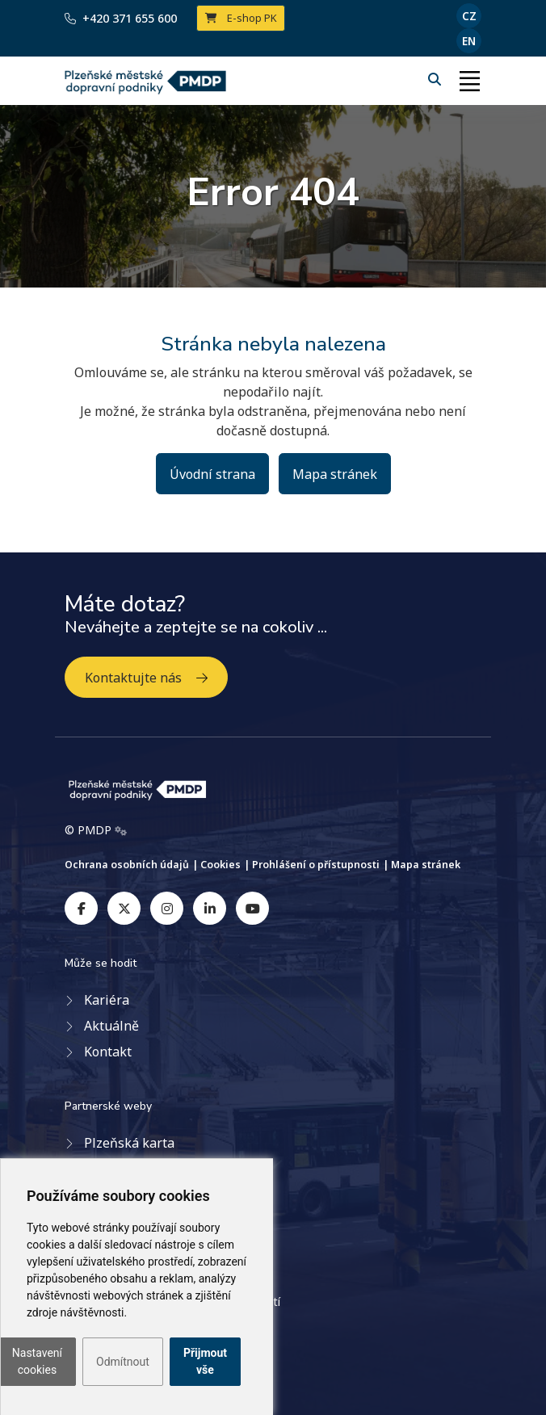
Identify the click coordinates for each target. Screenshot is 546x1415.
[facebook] (81, 908)
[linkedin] (209, 908)
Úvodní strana (212, 474)
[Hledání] (436, 79)
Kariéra (106, 1000)
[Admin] (121, 830)
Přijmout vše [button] (205, 1361)
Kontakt (108, 1051)
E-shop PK (241, 17)
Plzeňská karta (129, 1143)
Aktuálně (111, 1026)
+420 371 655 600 (121, 18)
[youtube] (252, 908)
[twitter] (124, 908)
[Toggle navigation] (469, 81)
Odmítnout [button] (122, 1361)
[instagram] (166, 908)
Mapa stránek (334, 474)
